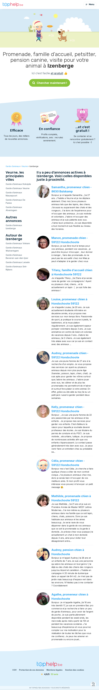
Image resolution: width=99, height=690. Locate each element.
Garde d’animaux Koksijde (18, 184)
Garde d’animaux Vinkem (18, 243)
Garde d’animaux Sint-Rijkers (16, 268)
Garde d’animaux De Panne (15, 201)
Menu (89, 4)
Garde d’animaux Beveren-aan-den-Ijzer (17, 256)
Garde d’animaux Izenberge (14, 227)
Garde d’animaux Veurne (18, 188)
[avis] (49, 674)
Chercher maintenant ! (49, 83)
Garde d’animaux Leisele (18, 262)
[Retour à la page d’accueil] (13, 4)
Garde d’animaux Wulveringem (14, 249)
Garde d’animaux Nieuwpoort (14, 194)
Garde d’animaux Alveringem (14, 209)
